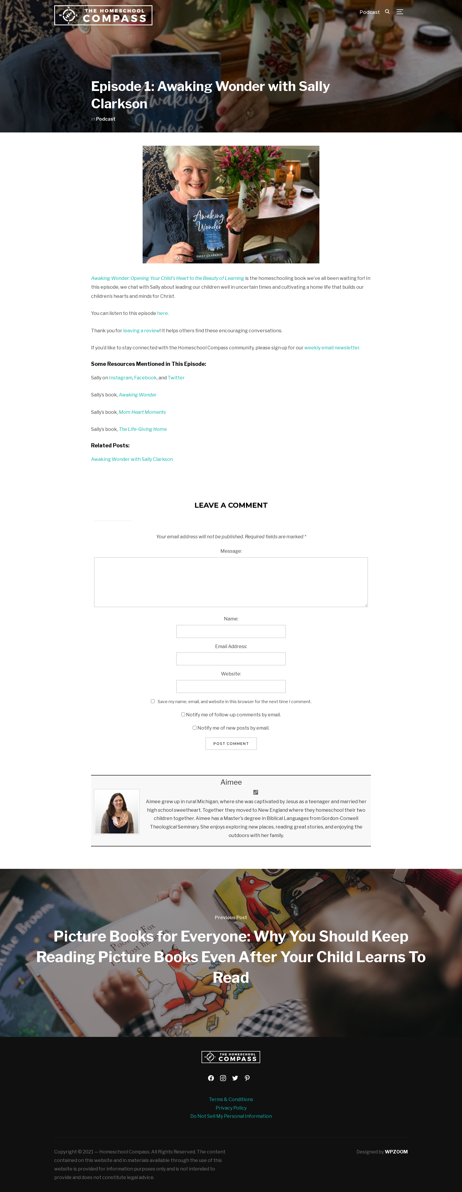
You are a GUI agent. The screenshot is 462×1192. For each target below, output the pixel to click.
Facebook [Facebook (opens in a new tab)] (145, 378)
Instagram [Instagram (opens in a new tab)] (120, 378)
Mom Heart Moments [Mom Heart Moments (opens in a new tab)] (142, 412)
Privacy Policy (231, 1108)
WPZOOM (396, 1152)
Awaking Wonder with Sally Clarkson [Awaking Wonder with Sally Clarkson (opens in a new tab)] (132, 459)
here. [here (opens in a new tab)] (163, 313)
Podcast (369, 12)
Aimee (231, 782)
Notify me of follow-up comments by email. (233, 715)
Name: (231, 619)
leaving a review (141, 330)
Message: (231, 551)
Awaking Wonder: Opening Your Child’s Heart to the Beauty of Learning (167, 278)
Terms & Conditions (231, 1099)
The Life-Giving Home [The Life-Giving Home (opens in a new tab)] (143, 429)
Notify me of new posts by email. (233, 728)
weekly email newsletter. (332, 348)
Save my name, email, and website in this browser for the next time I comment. (234, 701)
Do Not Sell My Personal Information (231, 1116)
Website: (231, 674)
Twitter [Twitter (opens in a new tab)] (176, 378)
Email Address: (231, 646)
